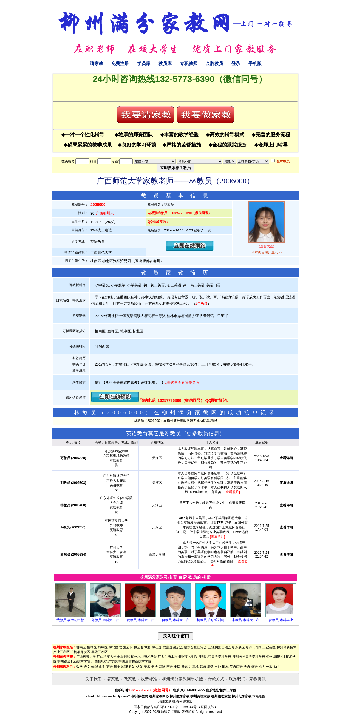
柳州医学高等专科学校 (248, 656)
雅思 (184, 667)
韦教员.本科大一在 (245, 620)
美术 (147, 667)
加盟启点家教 (170, 712)
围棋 (225, 667)
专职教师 (188, 63)
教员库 (165, 63)
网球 (162, 667)
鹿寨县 (167, 647)
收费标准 (149, 679)
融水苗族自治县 (195, 647)
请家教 (96, 63)
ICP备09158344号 (183, 707)
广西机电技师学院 (104, 661)
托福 (177, 667)
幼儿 (277, 667)
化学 (102, 667)
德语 (254, 667)
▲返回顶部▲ (207, 707)
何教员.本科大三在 (175, 620)
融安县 (178, 647)
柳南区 (81, 647)
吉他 (217, 667)
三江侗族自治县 (219, 647)
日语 (169, 667)
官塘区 (124, 647)
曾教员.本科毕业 (281, 620)
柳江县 (157, 647)
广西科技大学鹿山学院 (113, 656)
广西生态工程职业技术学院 (177, 656)
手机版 (255, 63)
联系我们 (237, 679)
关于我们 (93, 679)
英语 (109, 667)
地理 (124, 667)
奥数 (210, 667)
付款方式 (216, 679)
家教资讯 (257, 679)
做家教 (130, 679)
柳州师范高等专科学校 (214, 656)
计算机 (194, 667)
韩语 (203, 667)
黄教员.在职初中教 (70, 620)
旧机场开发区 (80, 652)
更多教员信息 (202, 433)
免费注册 (120, 63)
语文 (87, 667)
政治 (132, 667)
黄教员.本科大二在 (140, 620)
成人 (262, 667)
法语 (247, 667)
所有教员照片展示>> (266, 253)
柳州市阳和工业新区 (261, 647)
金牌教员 (214, 63)
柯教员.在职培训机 (210, 620)
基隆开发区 (99, 652)
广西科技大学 (86, 656)
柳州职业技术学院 (144, 656)
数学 (79, 667)
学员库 (143, 63)
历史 (117, 667)
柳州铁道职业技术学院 (73, 661)
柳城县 (146, 647)
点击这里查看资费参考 (181, 382)
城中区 (103, 647)
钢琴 (139, 667)
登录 (235, 63)
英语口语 (236, 667)
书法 (154, 667)
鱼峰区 (92, 647)
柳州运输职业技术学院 (134, 661)
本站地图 (258, 696)
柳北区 (113, 647)
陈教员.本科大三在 (105, 620)
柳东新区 (238, 647)
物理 (94, 667)
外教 (269, 667)
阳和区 (135, 647)
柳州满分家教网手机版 (182, 679)
